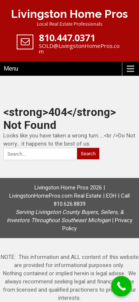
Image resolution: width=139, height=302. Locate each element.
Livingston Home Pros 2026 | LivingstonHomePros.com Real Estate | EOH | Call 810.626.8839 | (68, 204)
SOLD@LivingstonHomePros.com (79, 48)
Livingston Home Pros (69, 13)
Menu (11, 68)
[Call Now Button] (121, 286)
